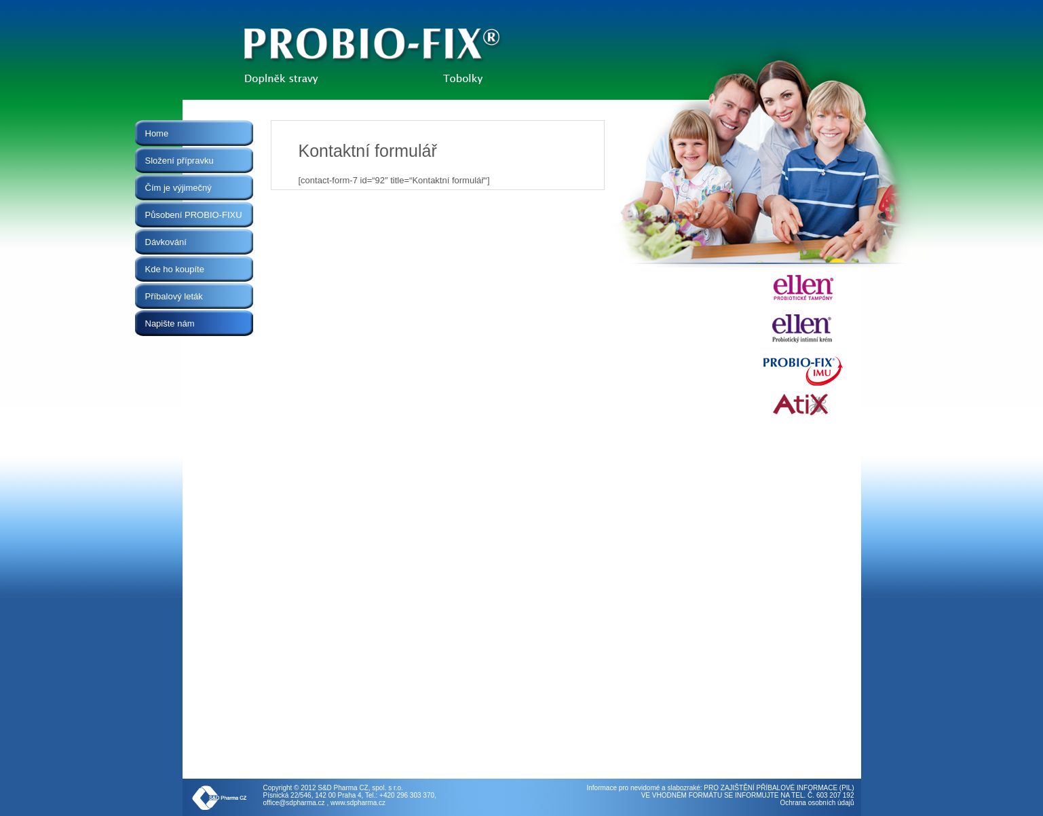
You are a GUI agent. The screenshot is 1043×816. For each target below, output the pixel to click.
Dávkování (166, 242)
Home (157, 133)
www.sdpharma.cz (357, 802)
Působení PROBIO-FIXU (193, 215)
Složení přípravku (179, 160)
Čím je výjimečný (178, 188)
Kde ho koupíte (174, 269)
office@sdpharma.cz (294, 802)
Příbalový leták (174, 296)
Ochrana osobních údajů (817, 802)
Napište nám (170, 323)
